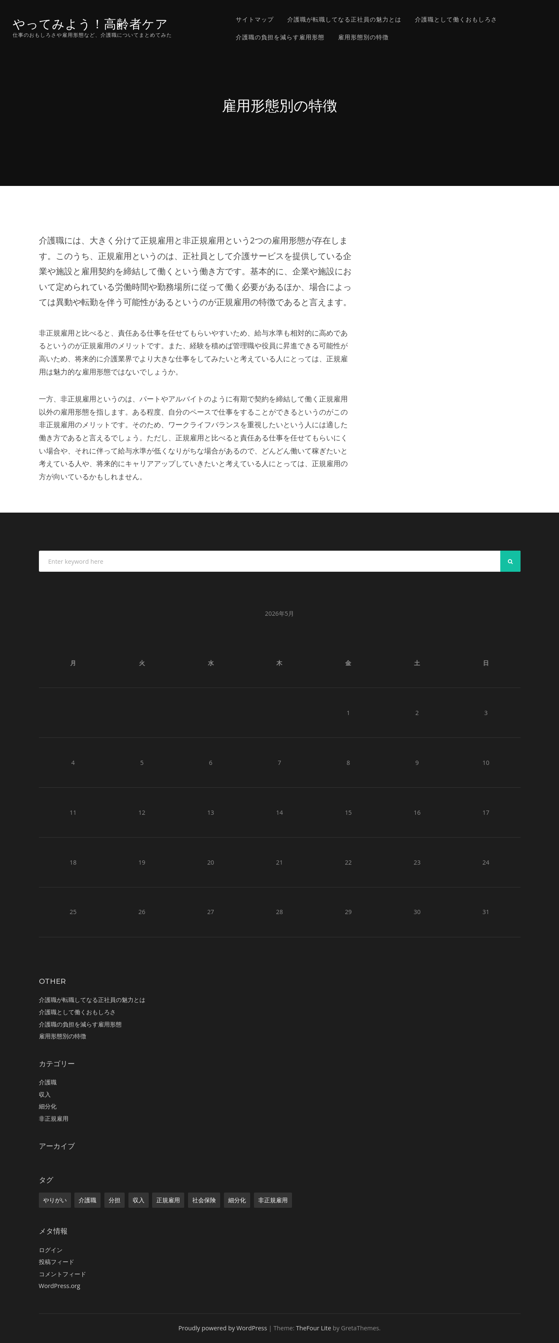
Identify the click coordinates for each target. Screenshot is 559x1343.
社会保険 (204, 1200)
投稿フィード (56, 1262)
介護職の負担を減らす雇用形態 (280, 37)
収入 (45, 1094)
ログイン (51, 1250)
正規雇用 (168, 1200)
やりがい (55, 1200)
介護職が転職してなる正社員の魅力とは (344, 19)
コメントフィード (62, 1274)
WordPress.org (59, 1286)
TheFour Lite (313, 1328)
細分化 (48, 1106)
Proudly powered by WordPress (222, 1328)
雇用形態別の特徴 (363, 37)
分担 (114, 1200)
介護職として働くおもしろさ (456, 19)
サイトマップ (255, 19)
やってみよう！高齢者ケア (90, 23)
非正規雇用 (53, 1118)
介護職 (48, 1082)
